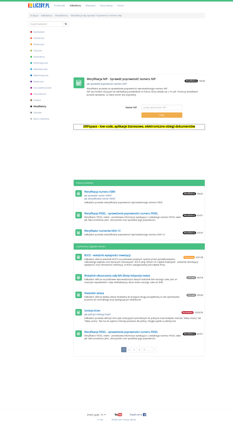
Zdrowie (36, 112)
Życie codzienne (39, 118)
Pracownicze (38, 93)
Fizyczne (36, 50)
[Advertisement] (139, 43)
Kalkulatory (75, 5)
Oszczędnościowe (41, 87)
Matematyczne (39, 75)
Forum (120, 5)
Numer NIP (131, 107)
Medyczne (37, 81)
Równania (90, 5)
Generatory (37, 56)
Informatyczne (39, 62)
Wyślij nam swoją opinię (124, 419)
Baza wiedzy (106, 5)
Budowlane (37, 31)
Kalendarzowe (39, 69)
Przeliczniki (59, 5)
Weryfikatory (38, 106)
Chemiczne (37, 38)
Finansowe (37, 44)
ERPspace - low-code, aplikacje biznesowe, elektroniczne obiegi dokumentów (139, 126)
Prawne (35, 100)
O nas (100, 419)
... (149, 349)
